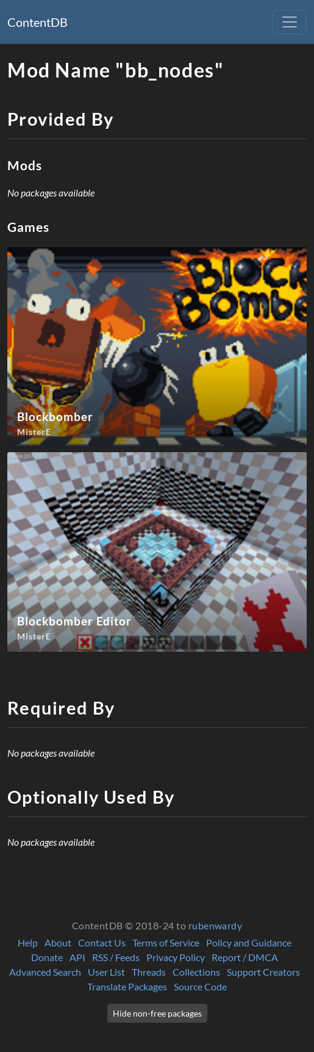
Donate (47, 957)
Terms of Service (165, 942)
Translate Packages (127, 986)
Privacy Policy (175, 957)
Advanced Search (45, 972)
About (58, 942)
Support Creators (263, 972)
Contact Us (102, 942)
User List (106, 972)
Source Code (200, 986)
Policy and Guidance (248, 942)
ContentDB (37, 22)
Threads (149, 972)
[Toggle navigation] (290, 22)
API (77, 957)
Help (28, 942)
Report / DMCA (245, 957)
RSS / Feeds (116, 957)
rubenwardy (215, 925)
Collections (196, 972)
